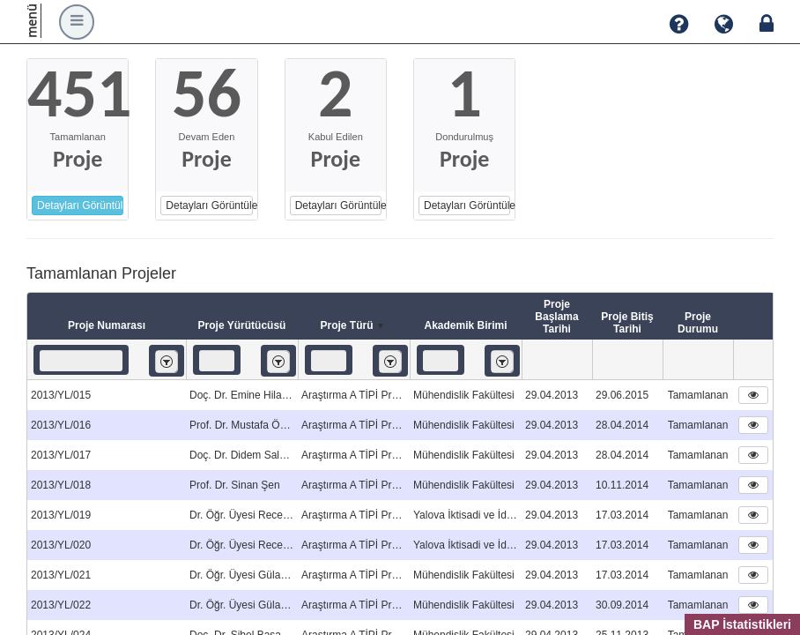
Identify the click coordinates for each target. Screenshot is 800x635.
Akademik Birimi (465, 325)
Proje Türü (353, 326)
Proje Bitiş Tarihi (627, 322)
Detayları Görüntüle (80, 205)
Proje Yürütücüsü (242, 325)
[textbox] (81, 360)
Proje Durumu (698, 322)
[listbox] (166, 361)
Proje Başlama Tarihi (556, 316)
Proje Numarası (106, 325)
